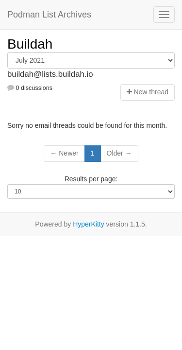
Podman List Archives (49, 14)
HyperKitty (88, 224)
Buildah (29, 44)
